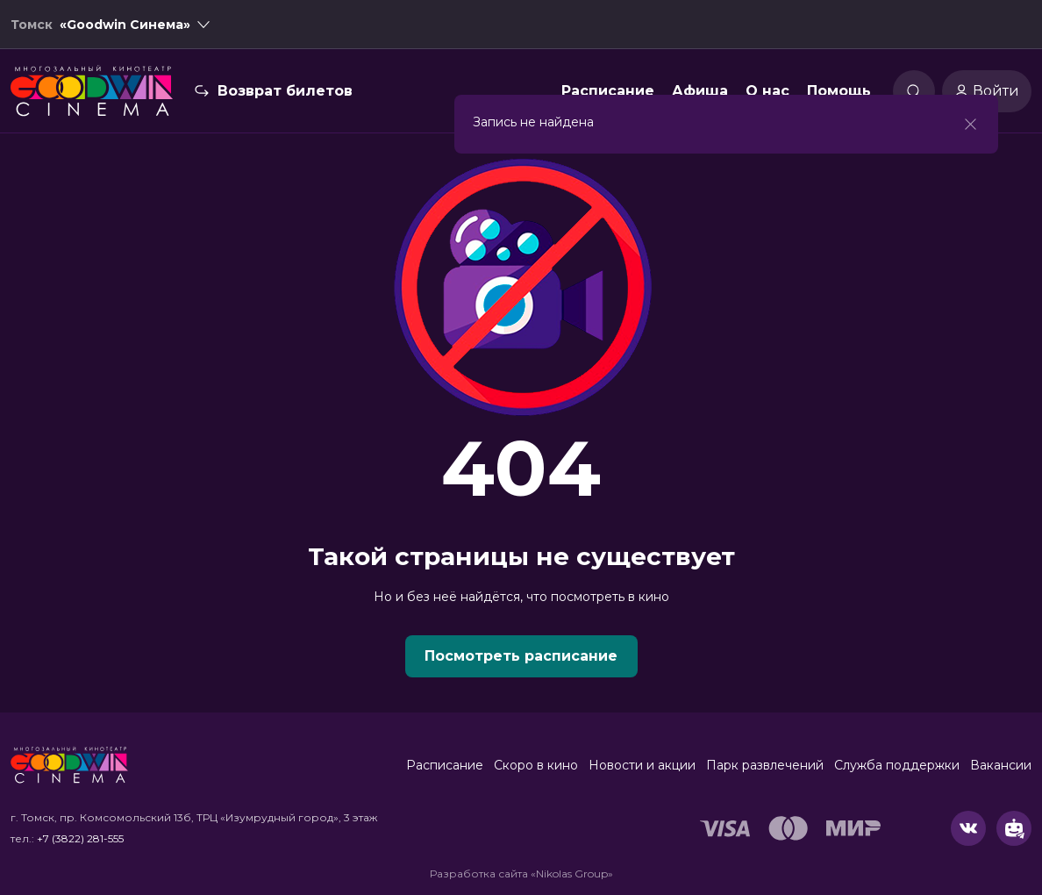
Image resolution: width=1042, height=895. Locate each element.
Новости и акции (642, 765)
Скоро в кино (536, 765)
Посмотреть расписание (521, 656)
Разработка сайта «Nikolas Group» (521, 873)
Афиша (700, 90)
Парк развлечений (765, 765)
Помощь (839, 90)
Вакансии (1000, 765)
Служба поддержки (897, 765)
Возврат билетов (285, 90)
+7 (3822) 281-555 (80, 838)
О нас (767, 90)
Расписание (607, 90)
